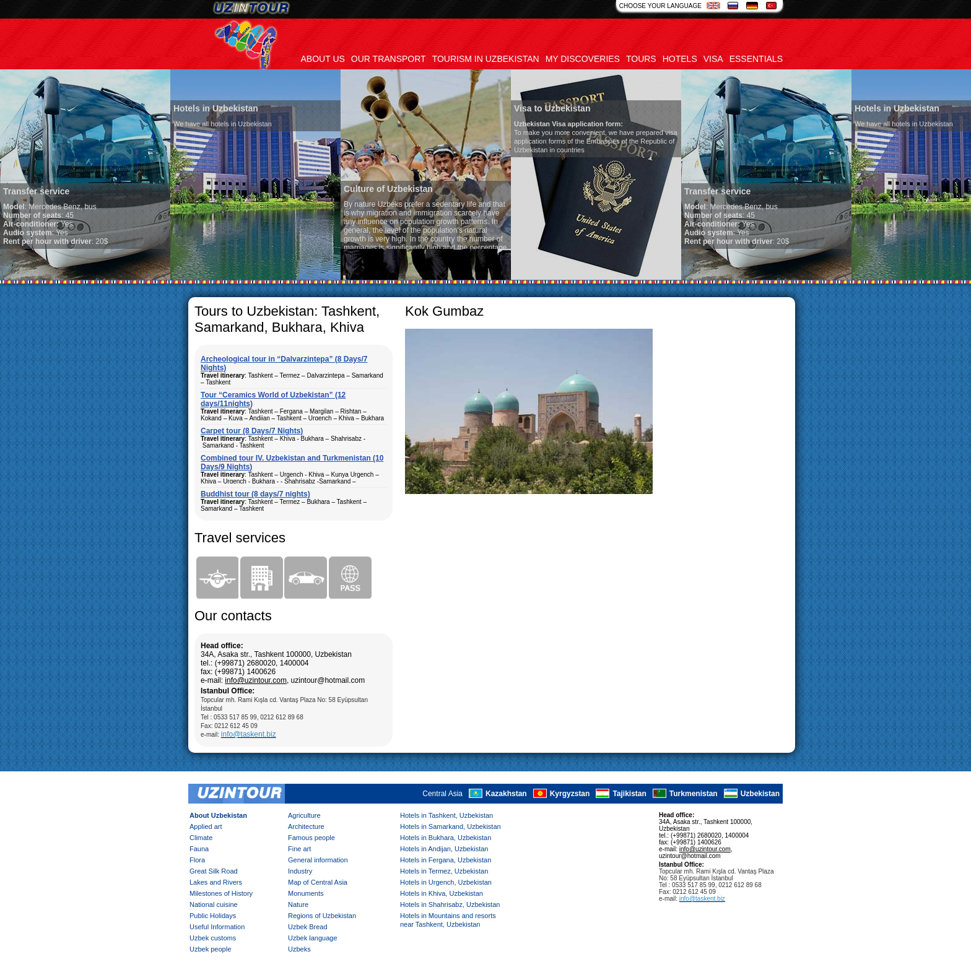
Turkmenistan (693, 793)
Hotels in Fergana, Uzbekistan (445, 860)
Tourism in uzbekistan (485, 59)
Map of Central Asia (317, 882)
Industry (300, 871)
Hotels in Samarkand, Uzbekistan (450, 826)
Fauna (199, 848)
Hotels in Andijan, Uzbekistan (444, 848)
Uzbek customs (212, 938)
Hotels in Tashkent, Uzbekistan (446, 815)
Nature (298, 904)
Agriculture (304, 815)
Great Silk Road (213, 871)
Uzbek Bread (308, 926)
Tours (641, 59)
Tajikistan (629, 793)
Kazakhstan (506, 793)
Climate (200, 837)
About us (323, 59)
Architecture (306, 826)
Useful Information (217, 926)
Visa (713, 59)
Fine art (299, 848)
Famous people (311, 837)
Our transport (388, 59)
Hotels (680, 59)
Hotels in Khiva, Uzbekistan (441, 893)
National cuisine (213, 904)
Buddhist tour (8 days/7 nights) (255, 494)
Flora (197, 860)
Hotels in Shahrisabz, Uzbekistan (450, 904)
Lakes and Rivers (215, 882)
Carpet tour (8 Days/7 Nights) (252, 431)
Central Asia (442, 793)
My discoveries (583, 59)
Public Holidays (212, 915)
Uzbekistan (760, 793)
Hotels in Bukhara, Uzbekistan (445, 837)
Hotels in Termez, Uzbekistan (444, 871)
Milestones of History (221, 893)
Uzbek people (210, 949)
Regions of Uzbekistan (322, 915)
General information (318, 860)
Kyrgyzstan (570, 793)
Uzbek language (312, 938)
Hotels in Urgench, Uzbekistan (446, 882)
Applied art (205, 826)
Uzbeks (299, 949)
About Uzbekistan (218, 815)
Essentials (756, 59)
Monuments (305, 893)
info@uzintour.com (256, 680)
